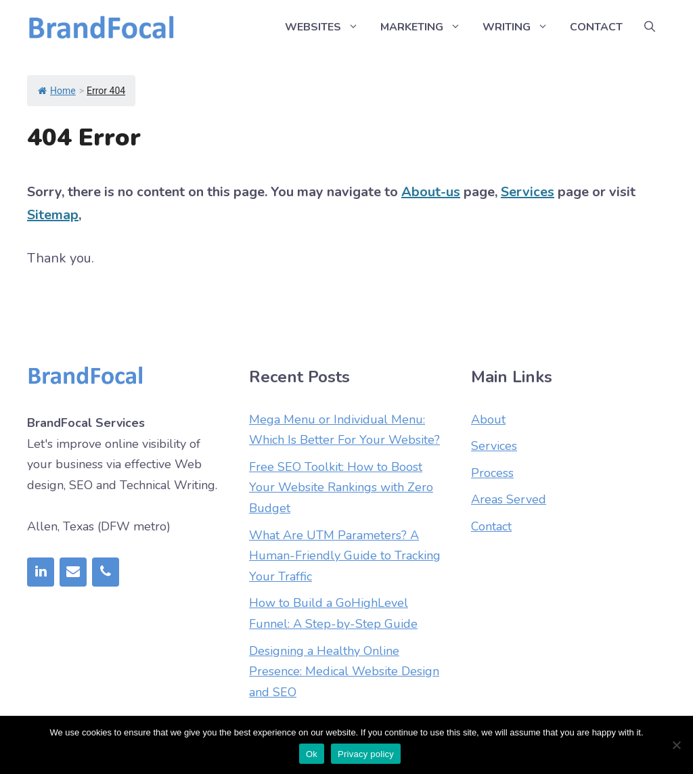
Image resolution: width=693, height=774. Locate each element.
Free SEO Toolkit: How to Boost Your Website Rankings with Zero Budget (341, 487)
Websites (327, 27)
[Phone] (105, 572)
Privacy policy (366, 754)
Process (492, 473)
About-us (430, 192)
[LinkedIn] (40, 572)
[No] (676, 745)
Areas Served (508, 499)
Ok (311, 754)
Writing (521, 27)
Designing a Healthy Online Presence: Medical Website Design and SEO (344, 671)
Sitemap (53, 215)
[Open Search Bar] (649, 27)
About (488, 419)
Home (57, 90)
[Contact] (73, 572)
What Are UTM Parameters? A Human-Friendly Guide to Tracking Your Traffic (345, 556)
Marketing (426, 27)
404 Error (84, 137)
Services (527, 192)
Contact (596, 27)
